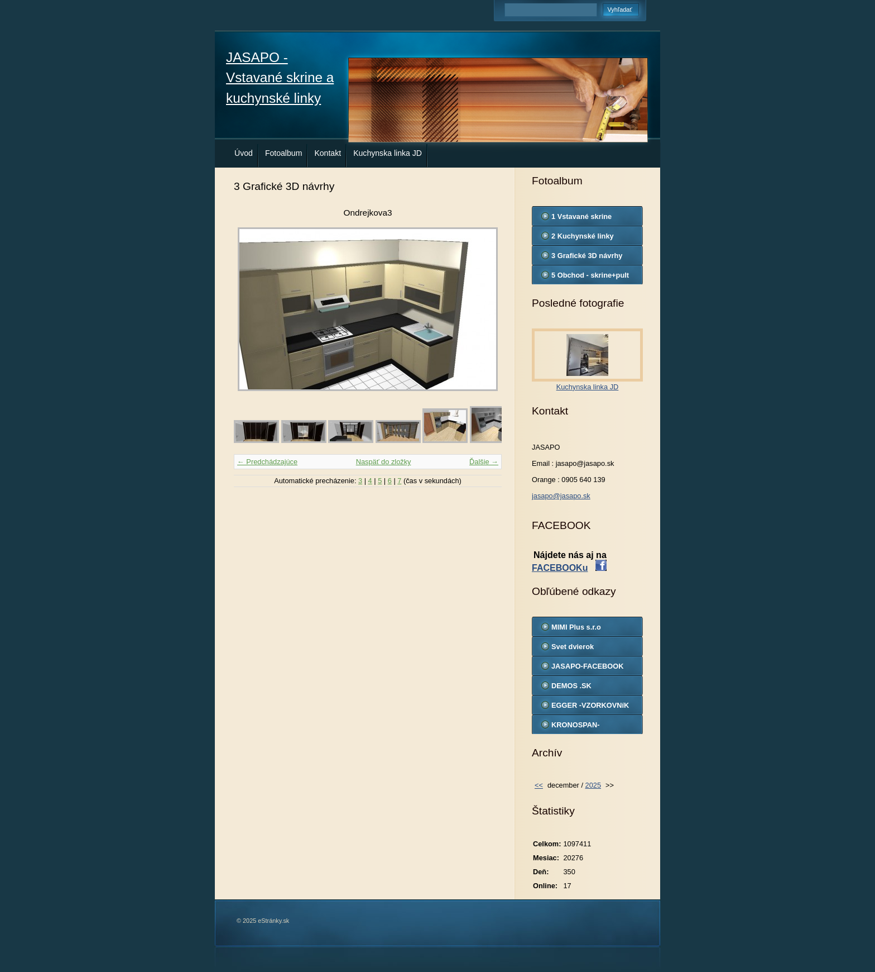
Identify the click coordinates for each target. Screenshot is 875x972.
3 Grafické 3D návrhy (586, 255)
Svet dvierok (572, 646)
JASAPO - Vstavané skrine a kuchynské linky (280, 78)
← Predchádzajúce (267, 462)
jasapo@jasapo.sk (561, 496)
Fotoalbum (283, 153)
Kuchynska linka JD (387, 153)
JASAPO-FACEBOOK (587, 666)
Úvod (243, 153)
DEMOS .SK (571, 686)
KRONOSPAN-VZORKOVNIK (575, 727)
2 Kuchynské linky (582, 236)
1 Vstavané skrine (581, 216)
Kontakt (327, 153)
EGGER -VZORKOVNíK (590, 705)
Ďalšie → (483, 462)
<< (539, 785)
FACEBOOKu (560, 568)
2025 (593, 785)
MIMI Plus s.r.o (576, 627)
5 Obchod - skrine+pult (590, 275)
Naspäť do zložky (383, 462)
